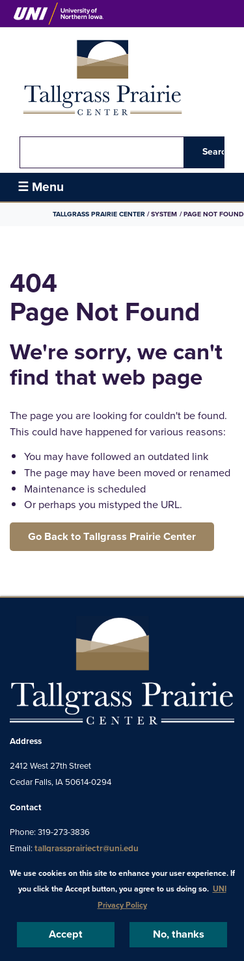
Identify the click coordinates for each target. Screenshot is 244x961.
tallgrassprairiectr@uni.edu (86, 848)
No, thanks (178, 934)
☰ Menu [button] (41, 186)
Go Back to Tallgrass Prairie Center (112, 536)
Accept (66, 934)
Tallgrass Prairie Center (99, 214)
